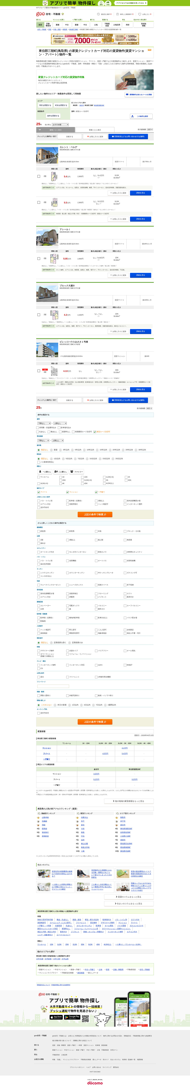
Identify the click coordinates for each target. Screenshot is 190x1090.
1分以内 (57, 459)
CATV (100, 665)
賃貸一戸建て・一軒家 (74, 1045)
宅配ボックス (74, 606)
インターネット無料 (134, 504)
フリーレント (74, 677)
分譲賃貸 (58, 926)
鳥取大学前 (85, 847)
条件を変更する (53, 116)
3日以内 (87, 705)
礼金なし (42, 432)
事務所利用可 (74, 633)
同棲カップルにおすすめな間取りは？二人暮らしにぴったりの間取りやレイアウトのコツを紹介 (141, 886)
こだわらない (46, 705)
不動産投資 (105, 1050)
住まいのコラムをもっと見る (129, 904)
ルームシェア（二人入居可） (61, 923)
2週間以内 (112, 705)
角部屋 (129, 540)
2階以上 (101, 501)
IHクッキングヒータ (105, 573)
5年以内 (78, 450)
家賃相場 (80, 973)
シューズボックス (76, 585)
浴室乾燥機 (131, 561)
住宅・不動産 (145, 969)
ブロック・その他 (133, 531)
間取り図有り (45, 695)
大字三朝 (56, 959)
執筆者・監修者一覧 (128, 1059)
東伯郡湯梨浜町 (99, 105)
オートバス (102, 561)
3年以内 (66, 450)
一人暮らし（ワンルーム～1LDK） (128, 944)
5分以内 (69, 459)
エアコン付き (45, 504)
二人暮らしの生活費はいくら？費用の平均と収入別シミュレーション (101, 886)
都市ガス (101, 609)
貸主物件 (93, 923)
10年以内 (90, 450)
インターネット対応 (77, 665)
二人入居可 (102, 630)
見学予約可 (44, 507)
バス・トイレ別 (46, 501)
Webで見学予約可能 (45, 920)
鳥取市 (122, 817)
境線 (43, 825)
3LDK (90, 944)
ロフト (129, 593)
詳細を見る (140, 193)
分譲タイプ (73, 651)
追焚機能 (72, 561)
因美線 (44, 829)
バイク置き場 (132, 618)
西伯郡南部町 (125, 847)
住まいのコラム (115, 1059)
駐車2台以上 (102, 618)
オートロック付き (47, 552)
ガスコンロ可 (132, 573)
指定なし (44, 450)
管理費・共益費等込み (47, 428)
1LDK (59, 944)
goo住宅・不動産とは (59, 1036)
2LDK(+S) (88, 480)
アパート (43, 492)
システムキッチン (47, 573)
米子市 (122, 821)
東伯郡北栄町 (125, 851)
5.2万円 (96, 779)
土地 (100, 969)
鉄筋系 (43, 531)
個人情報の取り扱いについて (61, 1040)
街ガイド (106, 1059)
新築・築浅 (77, 920)
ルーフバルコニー (133, 606)
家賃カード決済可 (103, 432)
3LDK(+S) (44, 483)
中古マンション (69, 1050)
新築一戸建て (80, 1050)
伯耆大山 (84, 817)
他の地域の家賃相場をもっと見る (129, 801)
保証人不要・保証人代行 (46, 932)
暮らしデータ (97, 1059)
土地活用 (64, 1055)
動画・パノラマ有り (105, 695)
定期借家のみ (77, 642)
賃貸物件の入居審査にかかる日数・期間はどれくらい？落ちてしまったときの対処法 (101, 873)
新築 (55, 450)
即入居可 (72, 630)
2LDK (75, 944)
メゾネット (102, 597)
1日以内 (75, 705)
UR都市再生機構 (104, 677)
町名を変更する (61, 105)
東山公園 (84, 844)
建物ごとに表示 (56, 130)
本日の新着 (62, 705)
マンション (73, 492)
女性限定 (130, 630)
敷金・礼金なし (63, 920)
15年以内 (103, 450)
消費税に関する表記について (82, 1040)
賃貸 (107, 969)
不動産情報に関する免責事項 (60, 985)
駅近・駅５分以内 (92, 920)
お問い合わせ (96, 1067)
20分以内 (119, 459)
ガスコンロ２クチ (136, 926)
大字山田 (65, 959)
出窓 (42, 609)
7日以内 (99, 705)
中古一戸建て (90, 969)
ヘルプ (88, 1067)
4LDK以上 (110, 483)
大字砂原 (48, 959)
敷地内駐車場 (74, 618)
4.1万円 (124, 748)
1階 (41, 540)
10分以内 (93, 459)
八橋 (82, 851)
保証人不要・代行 (133, 633)
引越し (59, 1059)
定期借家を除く (60, 642)
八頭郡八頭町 (125, 836)
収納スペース (103, 585)
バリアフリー (103, 651)
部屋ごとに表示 (95, 130)
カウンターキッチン (77, 573)
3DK (129, 480)
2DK (64, 480)
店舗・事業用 (118, 969)
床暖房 (71, 597)
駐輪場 (43, 621)
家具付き (130, 597)
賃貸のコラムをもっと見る (129, 897)
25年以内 (129, 450)
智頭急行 (45, 832)
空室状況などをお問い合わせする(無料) (128, 136)
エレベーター (45, 606)
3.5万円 (96, 774)
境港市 (122, 840)
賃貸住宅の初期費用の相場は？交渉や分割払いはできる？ (62, 873)
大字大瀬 (39, 959)
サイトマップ (107, 1067)
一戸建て (101, 492)
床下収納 (130, 585)
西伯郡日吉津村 (126, 844)
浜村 (82, 840)
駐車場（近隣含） (76, 501)
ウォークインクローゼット (50, 585)
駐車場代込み (66, 428)
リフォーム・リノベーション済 (86, 929)
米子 (82, 821)
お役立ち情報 (39, 1059)
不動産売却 (56, 1055)
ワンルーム (44, 477)
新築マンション (57, 1050)
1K (63, 477)
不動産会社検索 (86, 1059)
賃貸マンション (89, 1045)
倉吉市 (81, 105)
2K (129, 477)
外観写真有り (74, 695)
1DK (85, 477)
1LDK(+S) (110, 477)
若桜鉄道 (45, 836)
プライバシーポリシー (77, 1067)
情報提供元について (43, 985)
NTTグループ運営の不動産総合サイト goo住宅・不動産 (55, 8)
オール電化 (131, 651)
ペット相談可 (103, 504)
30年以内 (142, 450)
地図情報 (140, 1059)
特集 (53, 1059)
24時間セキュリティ (134, 552)
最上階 (100, 540)
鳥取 (82, 832)
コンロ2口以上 (46, 576)
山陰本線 (45, 817)
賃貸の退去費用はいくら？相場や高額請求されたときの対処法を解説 (141, 873)
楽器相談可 (41, 923)
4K (63, 483)
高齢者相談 (102, 633)
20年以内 (116, 450)
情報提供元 (127, 1036)
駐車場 (98, 926)
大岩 (82, 829)
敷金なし (54, 432)
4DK (85, 483)
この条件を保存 (142, 116)
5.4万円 (124, 754)
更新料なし (66, 432)
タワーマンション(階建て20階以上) (47, 655)
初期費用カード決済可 (83, 432)
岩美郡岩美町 (125, 832)
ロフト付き (135, 920)
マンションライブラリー (71, 1059)
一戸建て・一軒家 (44, 926)
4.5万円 (105, 754)
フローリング (103, 593)
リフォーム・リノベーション (80, 654)
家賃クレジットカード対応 (47, 929)
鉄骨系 (71, 531)
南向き (43, 543)
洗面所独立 (73, 504)
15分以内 (106, 459)
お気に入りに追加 (95, 137)
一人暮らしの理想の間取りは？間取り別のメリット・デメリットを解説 (62, 886)
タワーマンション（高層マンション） (116, 929)
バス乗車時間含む (47, 462)
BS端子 (130, 665)
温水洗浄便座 (45, 564)
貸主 (42, 677)
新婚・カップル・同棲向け (93, 932)
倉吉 (82, 825)
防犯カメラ (102, 552)
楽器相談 (43, 633)
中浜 (82, 836)
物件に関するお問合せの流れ (112, 1036)
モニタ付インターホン (77, 552)
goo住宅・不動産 (40, 1035)
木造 (99, 531)
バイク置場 (121, 926)
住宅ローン (114, 1050)
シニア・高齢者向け (45, 935)
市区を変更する (45, 105)
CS (41, 668)
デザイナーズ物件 (47, 651)
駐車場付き (107, 920)
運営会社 (116, 1067)
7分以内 (81, 459)
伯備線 (44, 821)
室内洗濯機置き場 (133, 501)
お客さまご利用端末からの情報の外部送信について (85, 1036)
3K (107, 480)
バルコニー (102, 606)
